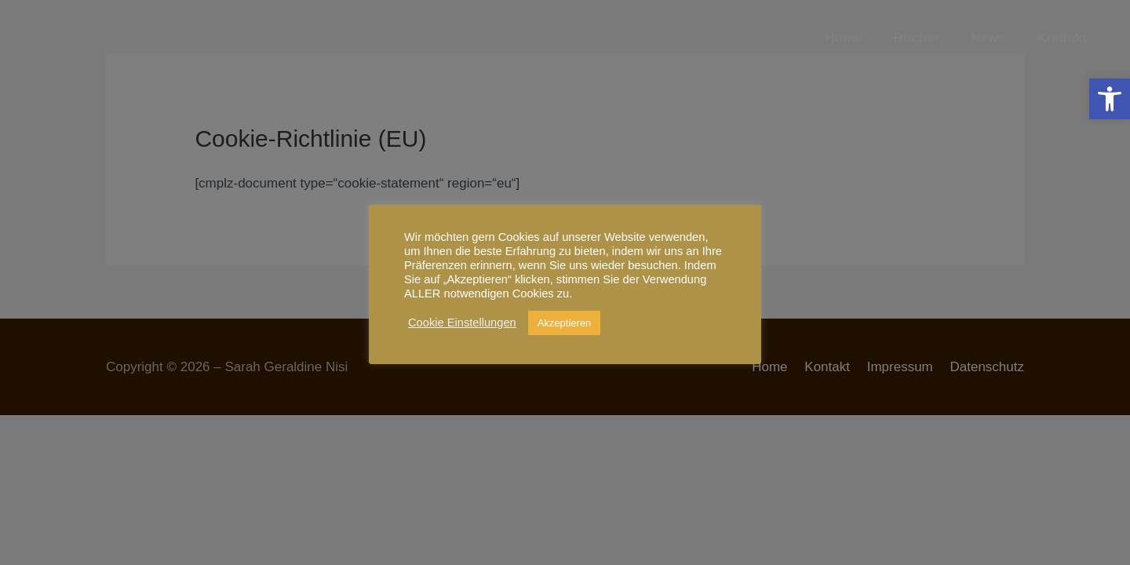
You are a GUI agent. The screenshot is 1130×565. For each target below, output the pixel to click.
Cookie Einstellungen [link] (462, 322)
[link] (1109, 98)
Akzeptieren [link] (565, 323)
